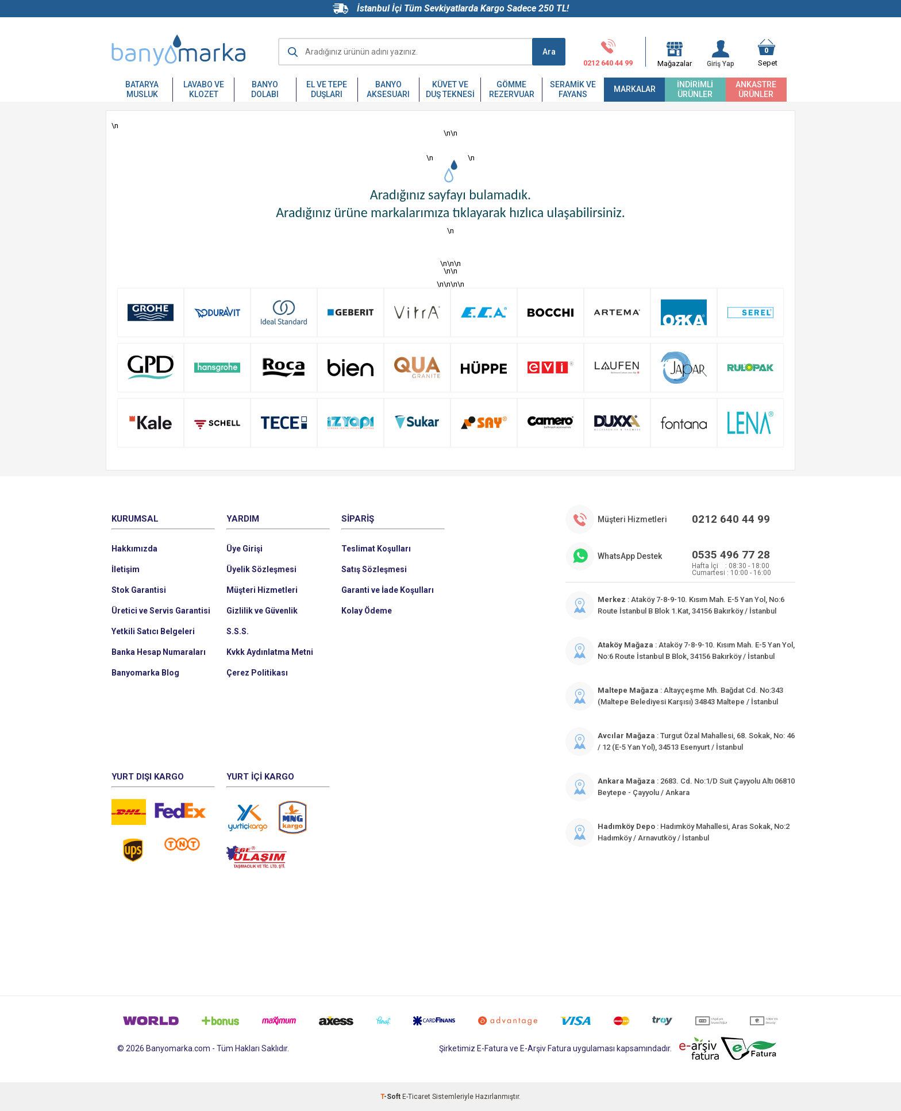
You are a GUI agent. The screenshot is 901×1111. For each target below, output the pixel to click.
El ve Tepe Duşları (326, 89)
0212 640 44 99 (608, 53)
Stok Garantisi (138, 590)
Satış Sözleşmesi (374, 569)
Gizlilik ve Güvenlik (262, 610)
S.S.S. (237, 631)
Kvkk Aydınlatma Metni (269, 652)
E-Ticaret (416, 1097)
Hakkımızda (134, 548)
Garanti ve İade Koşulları (387, 590)
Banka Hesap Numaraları (158, 652)
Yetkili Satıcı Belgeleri (153, 631)
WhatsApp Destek (630, 556)
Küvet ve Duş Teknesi (450, 89)
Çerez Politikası (257, 672)
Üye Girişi (244, 548)
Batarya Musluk (142, 89)
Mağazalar (674, 60)
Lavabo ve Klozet (203, 89)
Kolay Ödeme (366, 610)
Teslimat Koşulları (376, 548)
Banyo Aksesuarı (388, 89)
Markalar (635, 89)
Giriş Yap (720, 53)
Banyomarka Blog (145, 672)
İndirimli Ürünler (695, 89)
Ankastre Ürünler (756, 89)
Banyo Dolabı (265, 89)
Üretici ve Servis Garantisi (160, 610)
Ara (549, 51)
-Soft (391, 1097)
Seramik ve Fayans (573, 89)
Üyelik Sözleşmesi (261, 569)
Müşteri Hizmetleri (262, 590)
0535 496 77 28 (731, 554)
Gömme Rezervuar (511, 89)
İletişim (125, 569)
